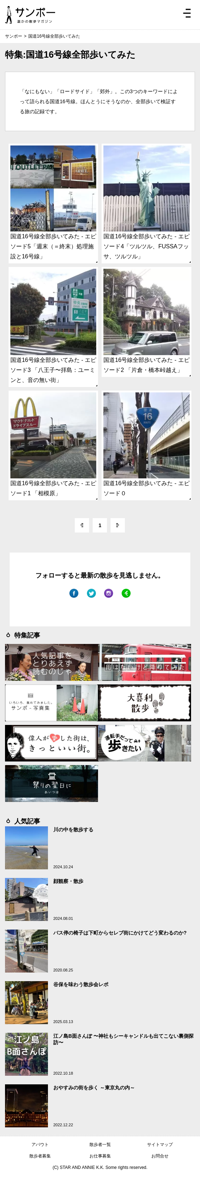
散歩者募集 (40, 1156)
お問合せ (160, 1156)
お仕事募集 (100, 1156)
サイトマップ (160, 1144)
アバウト (40, 1144)
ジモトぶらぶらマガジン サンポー (30, 15)
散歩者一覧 (100, 1144)
